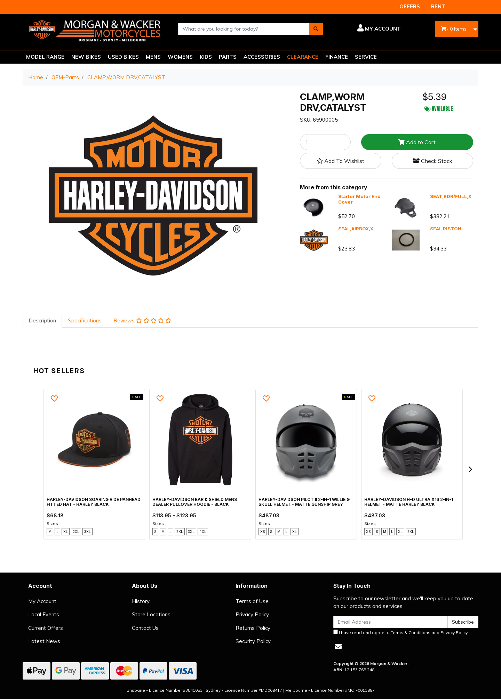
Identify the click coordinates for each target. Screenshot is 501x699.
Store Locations (151, 614)
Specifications (85, 320)
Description (42, 320)
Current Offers (45, 628)
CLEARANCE (302, 57)
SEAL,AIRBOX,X (355, 228)
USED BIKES (123, 57)
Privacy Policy (252, 614)
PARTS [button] (228, 57)
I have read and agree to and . (401, 632)
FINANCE (336, 57)
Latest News (44, 641)
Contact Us (145, 628)
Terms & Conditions (410, 632)
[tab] (42, 321)
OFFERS (409, 6)
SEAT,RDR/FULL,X (450, 196)
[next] (470, 469)
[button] (366, 29)
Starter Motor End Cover (359, 199)
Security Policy (253, 641)
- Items (454, 29)
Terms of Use (252, 601)
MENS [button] (153, 57)
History (141, 601)
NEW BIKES (86, 57)
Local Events (43, 614)
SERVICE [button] (366, 57)
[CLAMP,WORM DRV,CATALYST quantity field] (325, 142)
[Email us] (338, 646)
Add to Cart (417, 142)
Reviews (142, 320)
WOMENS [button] (180, 57)
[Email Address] (390, 622)
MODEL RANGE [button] (45, 57)
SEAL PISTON (445, 228)
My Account (42, 601)
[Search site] (316, 29)
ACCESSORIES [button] (262, 57)
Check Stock (432, 160)
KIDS (206, 57)
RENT (438, 6)
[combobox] (244, 29)
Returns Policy (253, 628)
